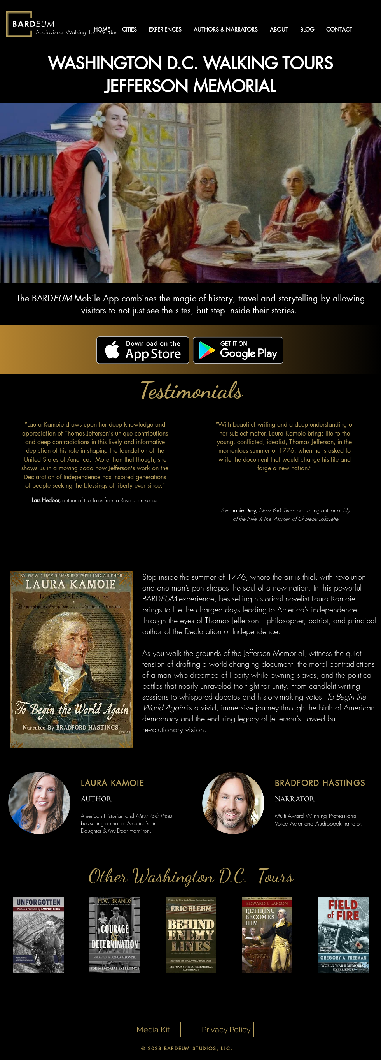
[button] (129, 29)
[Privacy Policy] (226, 1029)
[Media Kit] (153, 1029)
